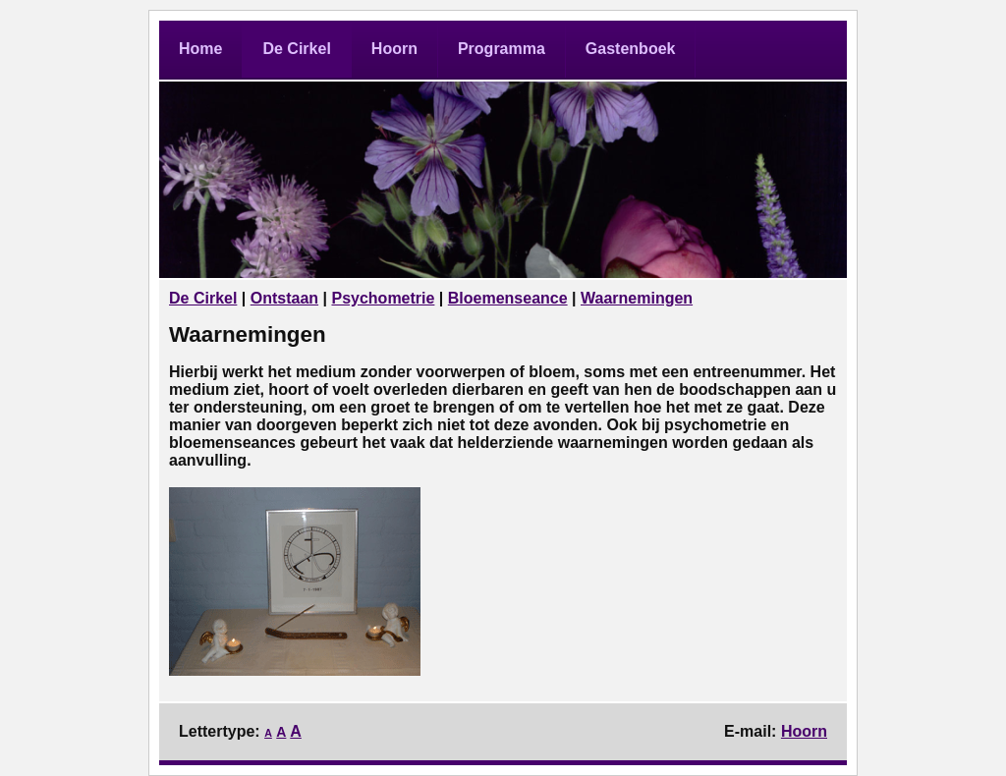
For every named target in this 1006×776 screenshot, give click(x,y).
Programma (501, 48)
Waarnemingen (637, 298)
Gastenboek (631, 48)
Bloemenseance (508, 298)
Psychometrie (382, 298)
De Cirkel (296, 48)
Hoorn (394, 48)
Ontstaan (284, 298)
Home (200, 48)
